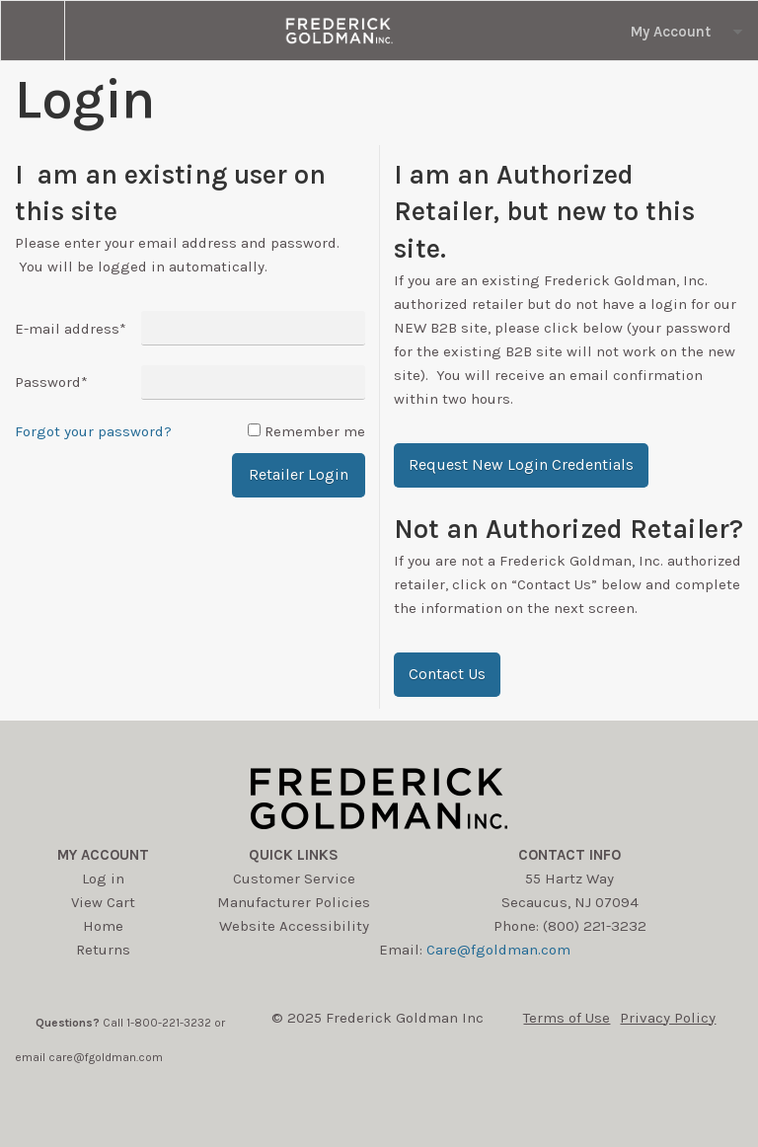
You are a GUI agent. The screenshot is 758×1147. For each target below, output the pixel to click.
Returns (103, 949)
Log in (103, 878)
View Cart (103, 902)
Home (103, 926)
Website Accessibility (294, 926)
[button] (521, 465)
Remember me (315, 431)
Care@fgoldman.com (498, 949)
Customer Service (294, 878)
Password (51, 382)
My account (103, 855)
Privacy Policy (668, 1018)
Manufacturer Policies (293, 902)
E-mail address (70, 329)
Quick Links (294, 855)
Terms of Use (566, 1018)
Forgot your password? (93, 431)
